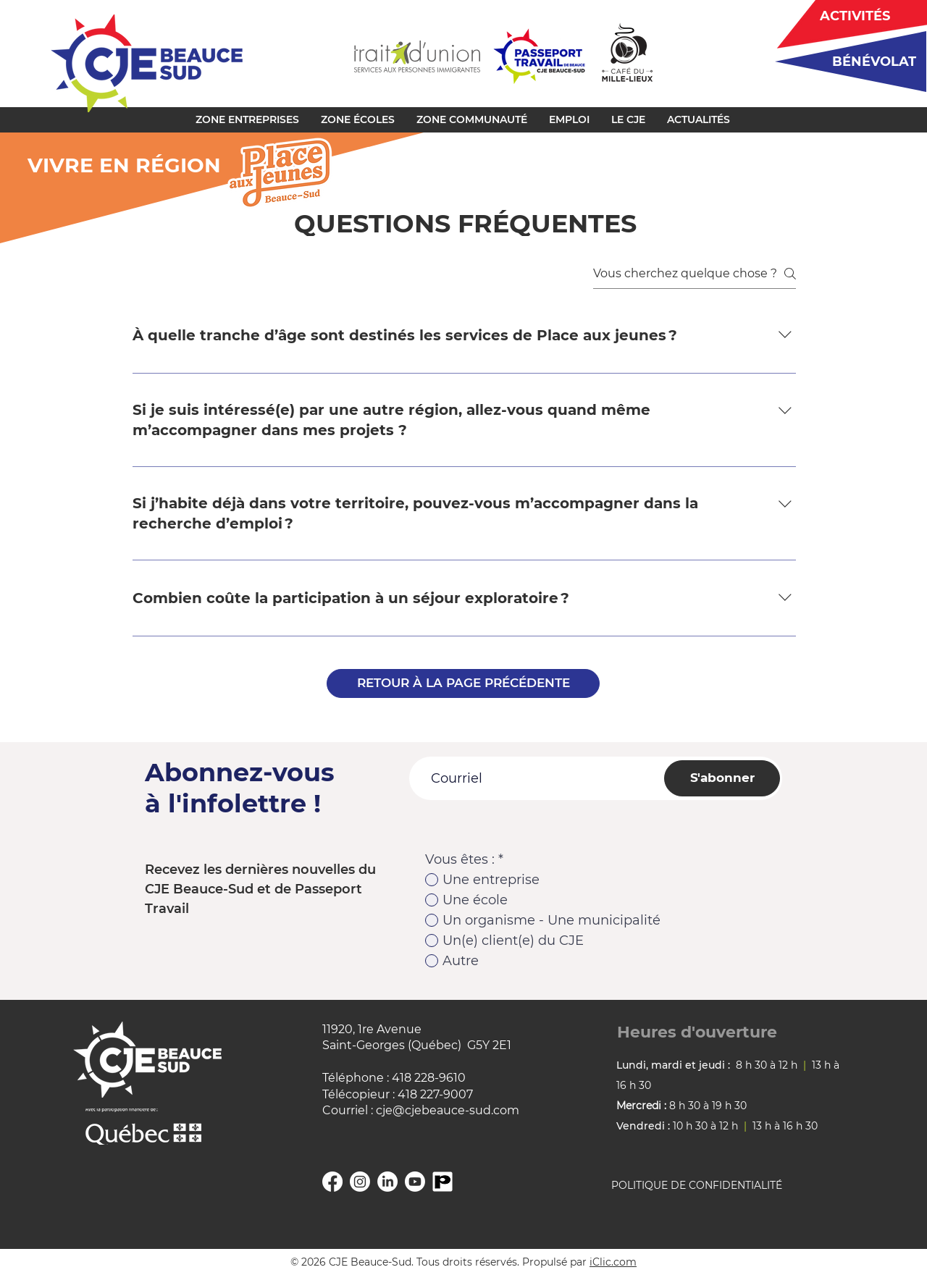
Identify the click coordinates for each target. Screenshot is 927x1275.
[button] (247, 119)
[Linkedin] (387, 1181)
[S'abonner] (722, 778)
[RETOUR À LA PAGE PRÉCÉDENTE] (463, 683)
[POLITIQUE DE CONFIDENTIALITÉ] (714, 1185)
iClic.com (613, 1261)
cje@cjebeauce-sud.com (447, 1110)
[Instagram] (360, 1181)
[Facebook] (332, 1181)
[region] (845, 61)
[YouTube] (415, 1181)
